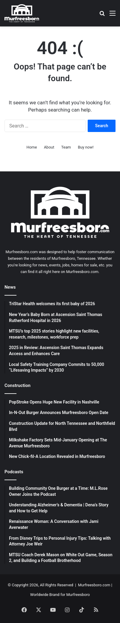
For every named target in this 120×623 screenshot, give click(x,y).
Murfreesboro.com (94, 585)
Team (66, 147)
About (49, 147)
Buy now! (85, 147)
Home (31, 147)
